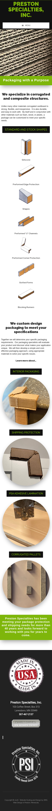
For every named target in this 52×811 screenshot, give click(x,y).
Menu (27, 25)
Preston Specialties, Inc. (26, 9)
